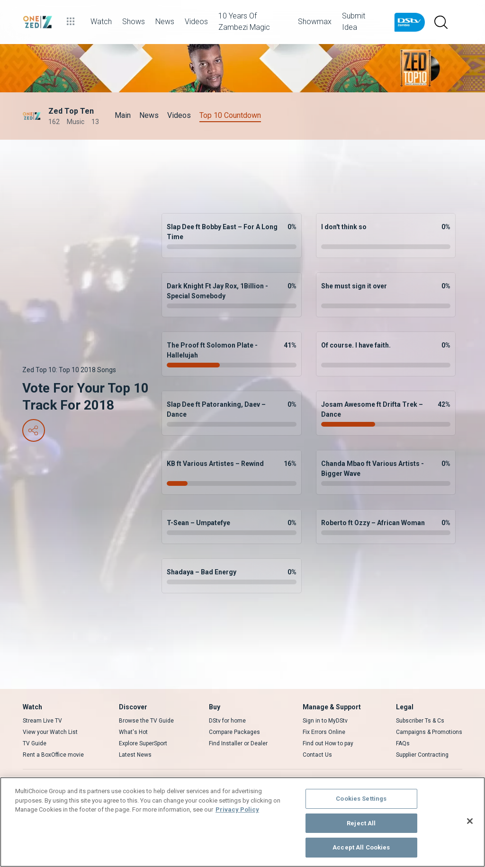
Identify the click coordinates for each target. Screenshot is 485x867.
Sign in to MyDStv (325, 720)
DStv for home (227, 720)
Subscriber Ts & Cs (420, 720)
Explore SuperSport (143, 743)
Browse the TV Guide (146, 720)
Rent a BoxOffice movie (53, 754)
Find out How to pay (328, 743)
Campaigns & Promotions (429, 732)
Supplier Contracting (422, 754)
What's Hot (133, 732)
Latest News (135, 754)
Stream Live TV (42, 720)
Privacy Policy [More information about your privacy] (237, 809)
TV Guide (34, 743)
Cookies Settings (361, 798)
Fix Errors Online (324, 732)
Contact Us (317, 754)
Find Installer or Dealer (238, 743)
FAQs (403, 743)
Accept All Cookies (361, 847)
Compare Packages (234, 732)
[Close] (469, 821)
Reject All (361, 823)
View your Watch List (50, 732)
